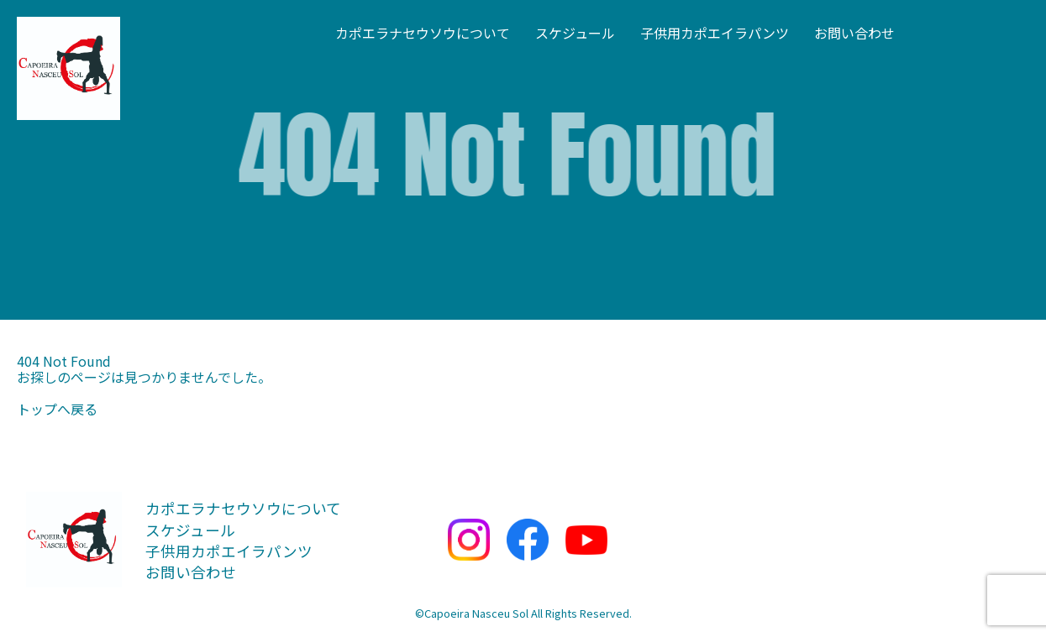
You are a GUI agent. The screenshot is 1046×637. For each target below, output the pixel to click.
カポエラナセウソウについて (422, 32)
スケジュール (575, 32)
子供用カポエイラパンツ (714, 32)
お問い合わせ (854, 32)
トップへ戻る (57, 409)
